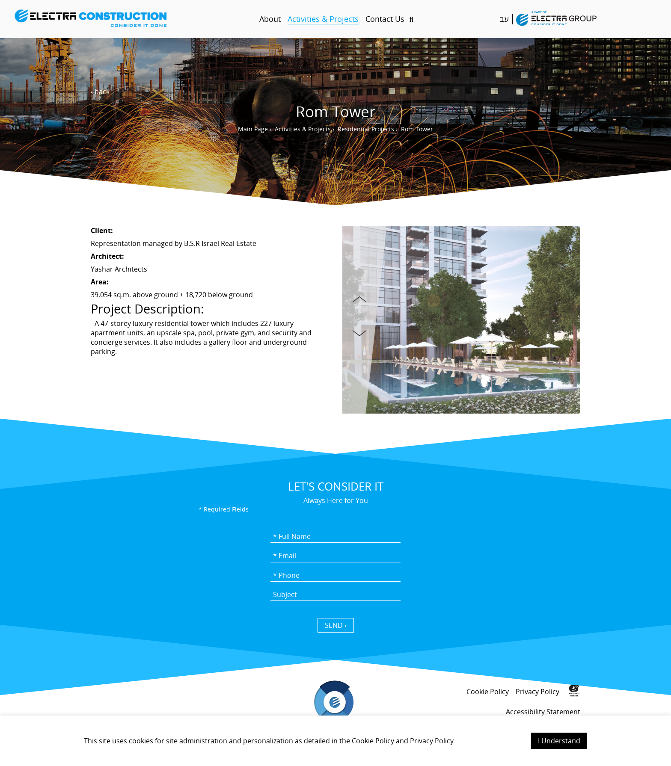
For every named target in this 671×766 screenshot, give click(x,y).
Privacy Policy (432, 740)
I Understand (559, 740)
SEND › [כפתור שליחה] (336, 625)
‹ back (100, 91)
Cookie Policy (373, 740)
